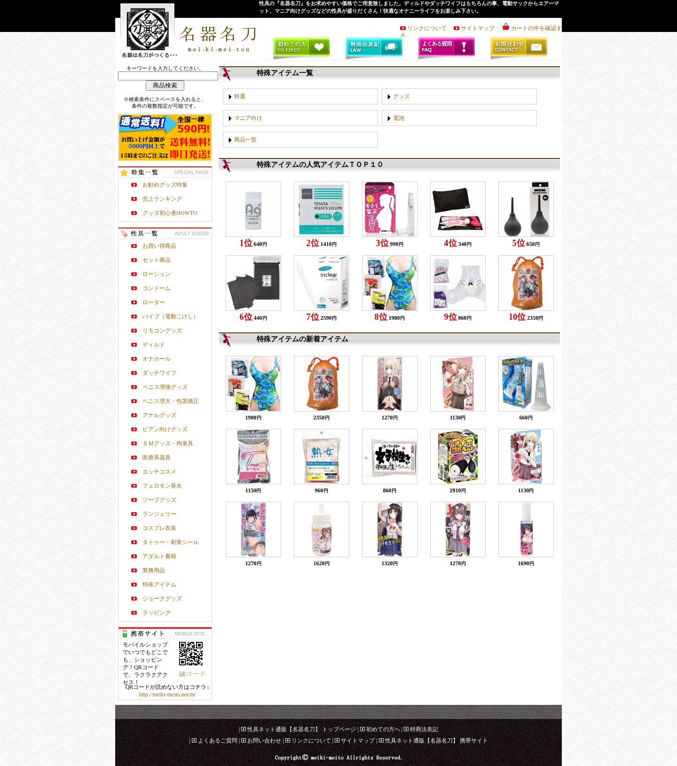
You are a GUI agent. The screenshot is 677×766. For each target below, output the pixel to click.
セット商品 (156, 260)
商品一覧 (245, 139)
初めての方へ (383, 729)
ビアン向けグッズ (165, 429)
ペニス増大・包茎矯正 (170, 401)
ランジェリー (159, 514)
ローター (153, 302)
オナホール (156, 358)
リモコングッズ (162, 330)
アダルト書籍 (159, 556)
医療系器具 (156, 457)
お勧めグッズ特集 (165, 185)
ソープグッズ (159, 500)
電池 (398, 118)
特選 (239, 96)
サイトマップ (480, 28)
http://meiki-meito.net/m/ (167, 694)
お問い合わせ (264, 740)
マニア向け (248, 118)
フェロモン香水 (162, 485)
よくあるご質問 (217, 740)
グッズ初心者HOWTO (169, 213)
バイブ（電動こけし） (170, 316)
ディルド (153, 344)
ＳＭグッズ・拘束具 (167, 443)
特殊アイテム (159, 584)
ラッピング (156, 612)
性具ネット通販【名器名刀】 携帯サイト (436, 740)
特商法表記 (424, 729)
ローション (156, 274)
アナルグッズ (159, 415)
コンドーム (156, 288)
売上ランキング (162, 199)
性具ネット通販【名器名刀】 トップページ (301, 729)
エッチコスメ (159, 471)
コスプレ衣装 (159, 528)
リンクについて (430, 28)
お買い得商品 (159, 246)
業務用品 (153, 570)
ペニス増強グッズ (165, 387)
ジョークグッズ (162, 598)
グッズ (401, 96)
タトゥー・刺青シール (170, 542)
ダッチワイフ (159, 373)
